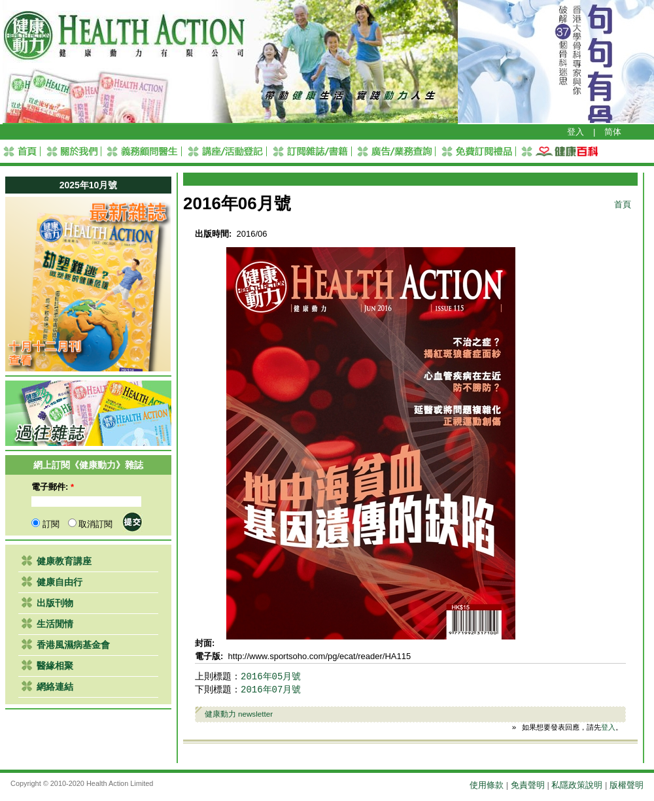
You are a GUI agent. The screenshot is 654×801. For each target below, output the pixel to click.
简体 (612, 132)
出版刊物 (55, 603)
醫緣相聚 (55, 665)
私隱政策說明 (576, 785)
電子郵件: (52, 487)
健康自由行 (59, 582)
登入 (575, 132)
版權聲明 (627, 785)
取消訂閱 (90, 524)
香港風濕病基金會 (73, 644)
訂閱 (45, 524)
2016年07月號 (271, 689)
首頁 (622, 204)
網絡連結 (55, 686)
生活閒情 (55, 624)
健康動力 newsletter (239, 713)
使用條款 (487, 785)
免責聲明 (528, 785)
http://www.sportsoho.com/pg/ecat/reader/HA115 (319, 656)
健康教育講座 (64, 561)
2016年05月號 (271, 676)
